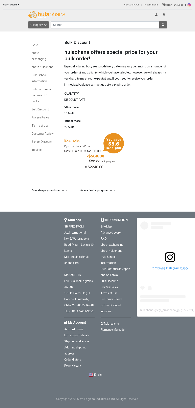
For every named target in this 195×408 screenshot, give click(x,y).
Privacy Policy (40, 117)
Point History (72, 365)
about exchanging (112, 244)
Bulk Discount (40, 109)
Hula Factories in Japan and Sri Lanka (42, 95)
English (98, 375)
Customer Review (42, 133)
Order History (72, 359)
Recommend (151, 4)
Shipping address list (77, 341)
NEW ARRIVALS (132, 4)
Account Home (73, 329)
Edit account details (77, 335)
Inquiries (37, 150)
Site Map (106, 226)
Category (38, 25)
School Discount (42, 142)
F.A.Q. (35, 45)
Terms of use (40, 125)
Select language (172, 4)
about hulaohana (42, 67)
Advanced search (111, 232)
